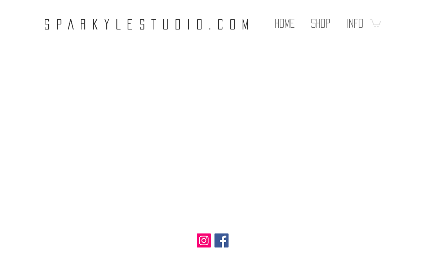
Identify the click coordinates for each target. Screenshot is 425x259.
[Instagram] (204, 240)
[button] (320, 19)
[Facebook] (221, 240)
